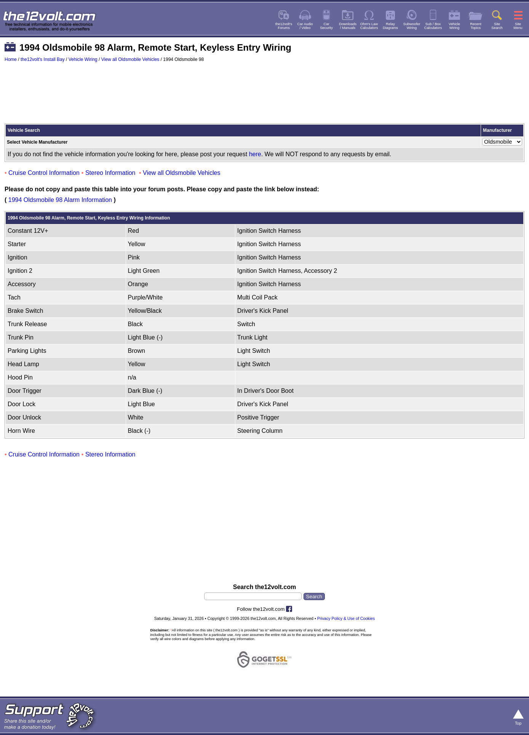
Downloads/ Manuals (347, 26)
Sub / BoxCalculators (433, 26)
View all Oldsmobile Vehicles (130, 59)
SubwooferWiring (411, 26)
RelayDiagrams (390, 26)
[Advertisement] (264, 96)
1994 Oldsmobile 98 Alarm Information (60, 200)
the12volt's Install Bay (43, 59)
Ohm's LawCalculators (369, 26)
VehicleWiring (454, 26)
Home (11, 59)
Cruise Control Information (44, 173)
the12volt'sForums (283, 26)
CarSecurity (326, 26)
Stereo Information (110, 173)
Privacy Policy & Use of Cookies (346, 618)
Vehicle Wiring (83, 59)
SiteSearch (497, 26)
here (255, 154)
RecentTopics (475, 26)
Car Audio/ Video (305, 26)
